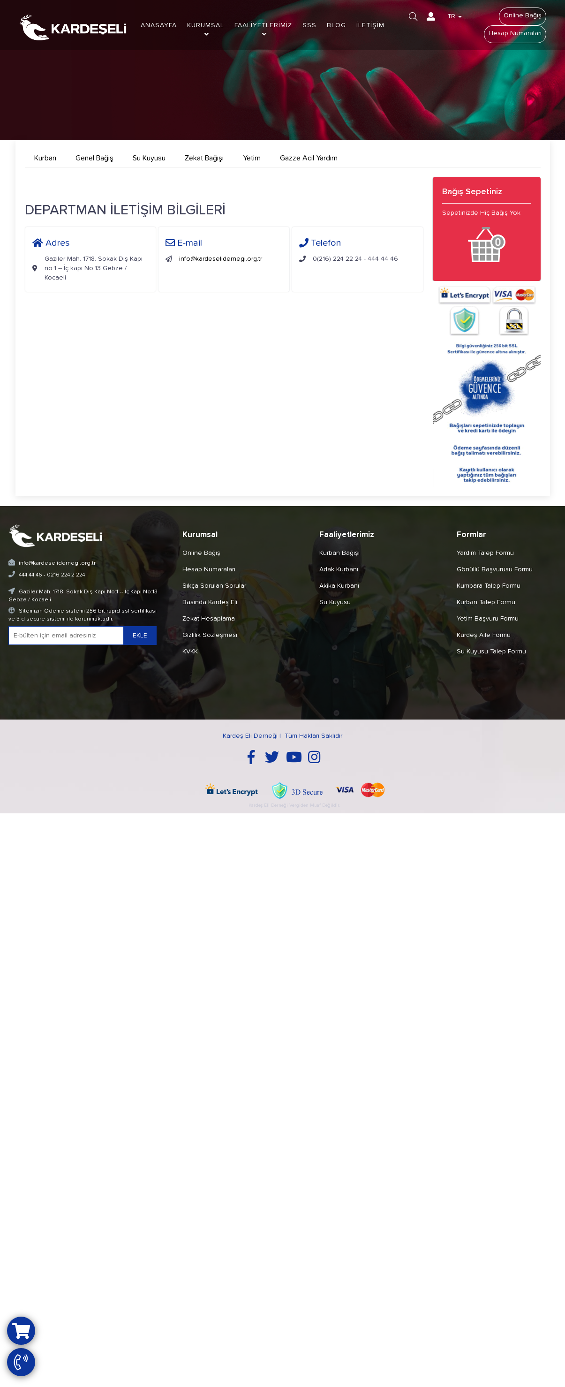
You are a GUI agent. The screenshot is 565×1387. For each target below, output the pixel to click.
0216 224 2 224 (66, 575)
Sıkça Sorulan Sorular (214, 586)
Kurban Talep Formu (486, 602)
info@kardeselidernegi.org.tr (220, 259)
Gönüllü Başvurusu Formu (495, 569)
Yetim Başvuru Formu (488, 618)
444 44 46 (30, 575)
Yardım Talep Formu (485, 553)
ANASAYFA (159, 25)
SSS (309, 25)
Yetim (252, 158)
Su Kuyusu (149, 158)
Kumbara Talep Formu (488, 586)
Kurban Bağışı (339, 553)
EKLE (140, 635)
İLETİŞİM (370, 25)
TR (454, 16)
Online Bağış (523, 15)
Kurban (45, 158)
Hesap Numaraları (515, 33)
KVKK (190, 651)
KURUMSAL (205, 30)
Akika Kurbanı (339, 586)
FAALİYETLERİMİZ (263, 30)
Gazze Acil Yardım (309, 158)
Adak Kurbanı (338, 569)
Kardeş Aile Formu (484, 635)
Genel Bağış (94, 158)
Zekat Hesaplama (208, 618)
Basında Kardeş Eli (209, 602)
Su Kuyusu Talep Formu (491, 651)
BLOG (336, 25)
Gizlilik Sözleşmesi (209, 635)
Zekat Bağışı (204, 158)
